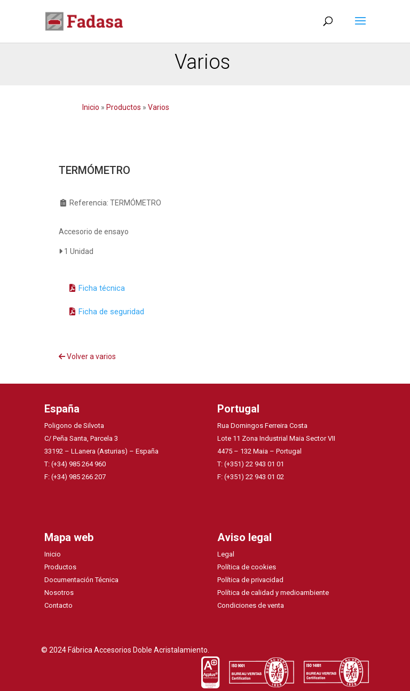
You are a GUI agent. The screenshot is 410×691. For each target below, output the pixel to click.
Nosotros (59, 593)
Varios (158, 107)
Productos (123, 107)
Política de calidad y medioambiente (273, 593)
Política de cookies (246, 567)
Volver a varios (87, 356)
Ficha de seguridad (111, 311)
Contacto (58, 605)
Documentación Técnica (81, 580)
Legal (225, 554)
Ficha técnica (101, 288)
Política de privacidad (250, 580)
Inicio (91, 107)
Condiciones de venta (250, 605)
